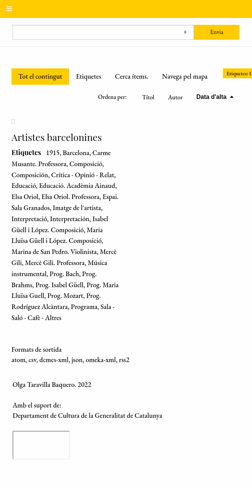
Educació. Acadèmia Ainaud (77, 185)
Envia (216, 32)
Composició (85, 163)
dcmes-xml (53, 359)
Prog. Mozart (65, 295)
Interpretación (69, 218)
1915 (53, 152)
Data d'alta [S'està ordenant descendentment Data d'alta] (212, 97)
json (76, 359)
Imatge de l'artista (77, 207)
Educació (23, 185)
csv (32, 359)
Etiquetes (88, 76)
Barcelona (76, 152)
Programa (84, 306)
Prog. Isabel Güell (60, 284)
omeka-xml (101, 359)
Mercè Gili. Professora (54, 262)
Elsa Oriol (24, 196)
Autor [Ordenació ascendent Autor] (175, 97)
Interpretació (29, 218)
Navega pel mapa (184, 76)
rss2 (124, 359)
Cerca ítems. (131, 76)
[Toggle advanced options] (185, 32)
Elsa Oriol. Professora (70, 196)
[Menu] (9, 9)
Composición (29, 174)
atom (18, 359)
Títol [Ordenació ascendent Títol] (148, 97)
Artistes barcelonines (56, 137)
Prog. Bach (64, 273)
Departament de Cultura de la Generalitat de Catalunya (87, 415)
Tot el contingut (40, 76)
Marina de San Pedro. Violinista (54, 251)
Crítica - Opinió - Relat (82, 174)
